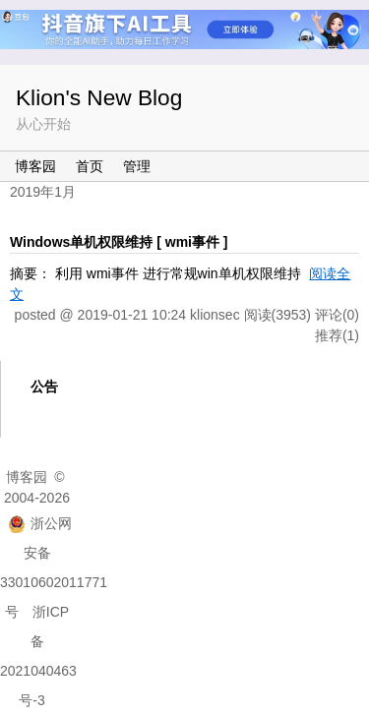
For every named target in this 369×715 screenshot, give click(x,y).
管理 (137, 166)
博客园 (35, 166)
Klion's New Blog (99, 97)
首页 (89, 166)
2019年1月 (43, 192)
